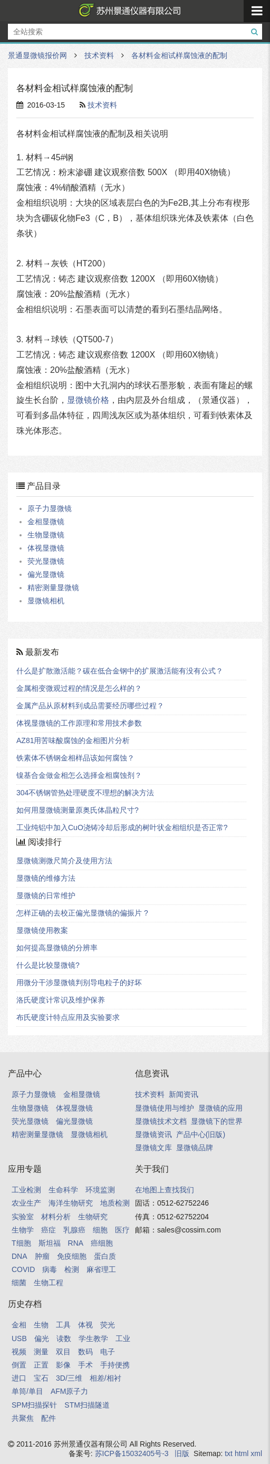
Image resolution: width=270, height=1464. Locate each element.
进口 (19, 1378)
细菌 (19, 1282)
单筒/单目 (27, 1391)
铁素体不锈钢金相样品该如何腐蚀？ (75, 758)
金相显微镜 (45, 521)
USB (19, 1338)
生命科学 (63, 1190)
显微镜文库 (153, 1147)
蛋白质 (105, 1256)
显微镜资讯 (153, 1134)
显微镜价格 (88, 400)
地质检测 (115, 1203)
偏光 (41, 1338)
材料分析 (56, 1216)
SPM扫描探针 (34, 1405)
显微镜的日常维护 (45, 895)
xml (256, 1453)
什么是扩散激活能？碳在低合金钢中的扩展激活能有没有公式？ (119, 671)
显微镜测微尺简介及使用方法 (64, 860)
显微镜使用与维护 (164, 1108)
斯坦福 (49, 1243)
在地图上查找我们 (164, 1190)
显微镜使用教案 (42, 930)
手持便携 (115, 1365)
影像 (63, 1365)
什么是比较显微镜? (48, 965)
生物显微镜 (45, 535)
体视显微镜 (45, 548)
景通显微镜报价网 (127, 10)
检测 (71, 1269)
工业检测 (26, 1190)
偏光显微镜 (45, 574)
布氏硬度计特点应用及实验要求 (68, 1017)
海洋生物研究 (71, 1203)
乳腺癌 (74, 1230)
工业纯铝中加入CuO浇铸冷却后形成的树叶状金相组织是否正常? (122, 827)
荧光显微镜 (45, 561)
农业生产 (26, 1203)
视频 (19, 1351)
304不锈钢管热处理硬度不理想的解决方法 (85, 792)
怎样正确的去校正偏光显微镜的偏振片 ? (82, 913)
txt (229, 1453)
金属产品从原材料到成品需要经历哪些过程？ (90, 705)
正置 (41, 1365)
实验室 (23, 1216)
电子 (107, 1351)
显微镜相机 (45, 600)
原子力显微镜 (49, 508)
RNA (76, 1243)
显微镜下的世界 (217, 1121)
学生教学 (93, 1338)
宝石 (41, 1378)
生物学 (23, 1230)
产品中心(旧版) (200, 1134)
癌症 (48, 1230)
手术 (85, 1365)
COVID (23, 1269)
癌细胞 (102, 1243)
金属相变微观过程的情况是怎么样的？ (79, 688)
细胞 (100, 1230)
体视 (85, 1325)
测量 (41, 1351)
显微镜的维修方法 (45, 878)
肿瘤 (42, 1256)
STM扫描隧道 (87, 1405)
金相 (19, 1325)
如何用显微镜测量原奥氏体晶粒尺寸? (77, 810)
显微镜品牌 (194, 1147)
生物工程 (48, 1282)
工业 (122, 1338)
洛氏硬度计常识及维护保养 (60, 1000)
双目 (63, 1351)
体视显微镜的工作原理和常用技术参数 (79, 723)
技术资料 (99, 55)
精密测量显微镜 (53, 587)
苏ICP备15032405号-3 (132, 1453)
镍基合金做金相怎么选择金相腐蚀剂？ (79, 775)
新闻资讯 (183, 1094)
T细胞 (21, 1243)
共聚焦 (23, 1418)
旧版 (182, 1453)
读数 (63, 1338)
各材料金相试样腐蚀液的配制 (179, 55)
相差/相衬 (105, 1378)
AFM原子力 (70, 1391)
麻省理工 (101, 1269)
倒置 (19, 1365)
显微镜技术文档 (161, 1121)
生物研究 (93, 1216)
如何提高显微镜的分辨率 (57, 947)
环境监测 (100, 1190)
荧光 (107, 1325)
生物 (41, 1325)
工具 (63, 1325)
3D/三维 (69, 1378)
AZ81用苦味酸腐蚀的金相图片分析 (73, 740)
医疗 (122, 1230)
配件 (48, 1418)
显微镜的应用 (220, 1108)
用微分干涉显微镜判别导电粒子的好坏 (79, 982)
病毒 (49, 1269)
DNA (19, 1256)
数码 (85, 1351)
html (241, 1453)
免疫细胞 (71, 1256)
